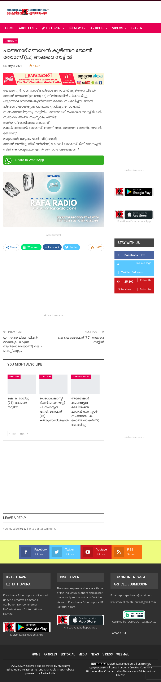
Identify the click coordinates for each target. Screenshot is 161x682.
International (81, 376)
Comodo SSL (118, 633)
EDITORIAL (51, 28)
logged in (25, 528)
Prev (13, 433)
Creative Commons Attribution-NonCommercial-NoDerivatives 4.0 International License (121, 671)
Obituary (11, 41)
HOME (36, 654)
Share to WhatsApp (29, 160)
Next (24, 433)
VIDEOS (117, 28)
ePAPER (136, 28)
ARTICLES (97, 28)
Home (9, 28)
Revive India (48, 673)
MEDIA (82, 654)
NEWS (76, 28)
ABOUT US (26, 28)
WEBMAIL (122, 654)
